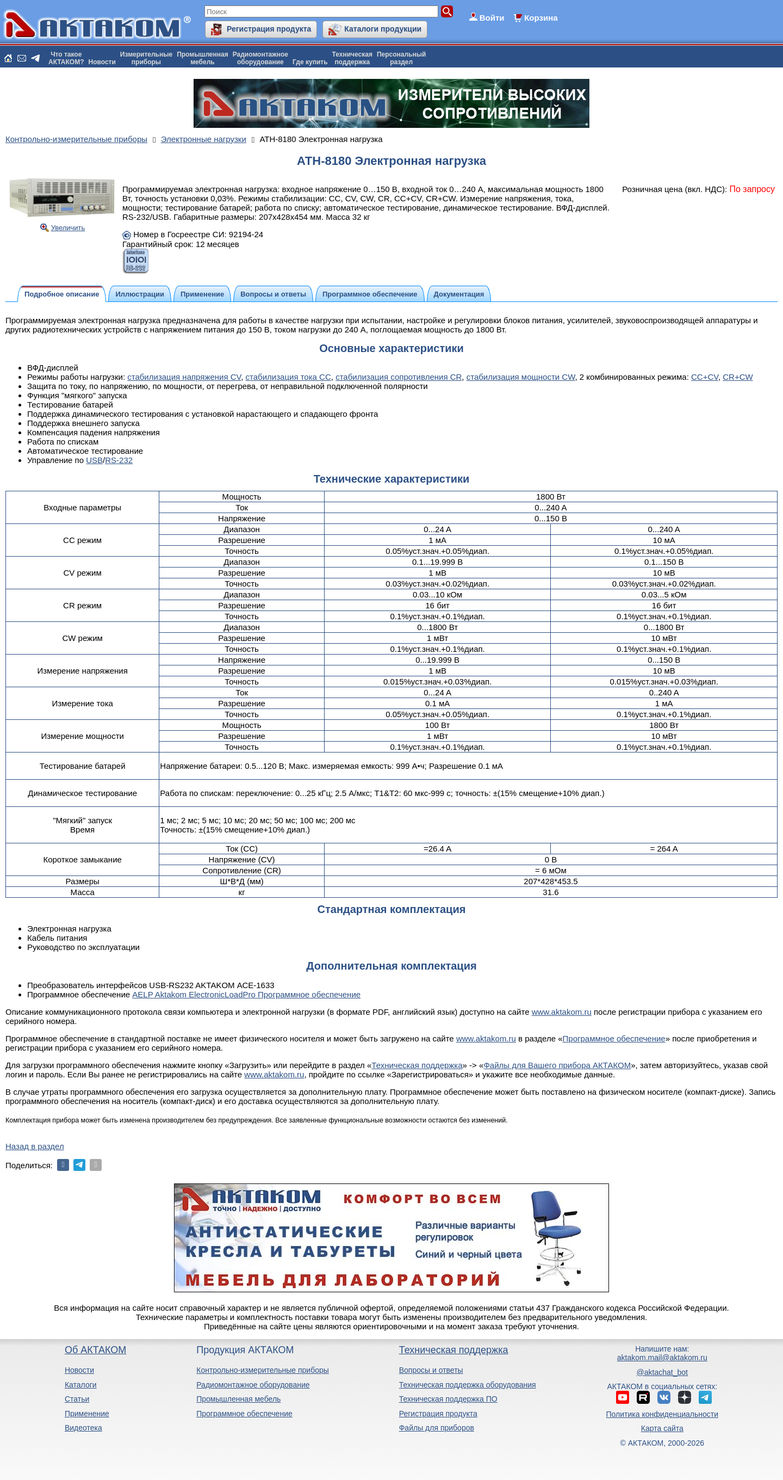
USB (94, 460)
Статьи (77, 1399)
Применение (87, 1413)
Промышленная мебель (238, 1399)
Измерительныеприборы (146, 58)
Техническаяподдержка (352, 58)
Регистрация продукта (269, 28)
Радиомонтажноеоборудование (260, 58)
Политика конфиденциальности (662, 1414)
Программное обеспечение (614, 1038)
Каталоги (81, 1384)
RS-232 (119, 460)
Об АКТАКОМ (95, 1350)
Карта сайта (662, 1428)
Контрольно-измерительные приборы (262, 1370)
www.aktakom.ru (562, 1011)
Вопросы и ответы (431, 1370)
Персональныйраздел (401, 58)
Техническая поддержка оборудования (467, 1384)
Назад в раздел (34, 1146)
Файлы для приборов (436, 1427)
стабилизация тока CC (288, 376)
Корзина (540, 17)
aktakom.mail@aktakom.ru (662, 1357)
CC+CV (704, 376)
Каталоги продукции (382, 28)
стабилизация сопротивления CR (398, 376)
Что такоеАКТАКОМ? (66, 58)
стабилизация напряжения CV (184, 376)
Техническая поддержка (416, 1065)
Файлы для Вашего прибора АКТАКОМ (557, 1065)
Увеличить (68, 228)
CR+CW (738, 376)
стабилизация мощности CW (521, 376)
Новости (102, 62)
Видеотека (83, 1427)
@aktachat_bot (662, 1372)
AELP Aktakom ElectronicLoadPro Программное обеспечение (246, 994)
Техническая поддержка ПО (448, 1399)
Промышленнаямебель (202, 58)
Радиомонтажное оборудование (252, 1384)
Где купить (310, 62)
